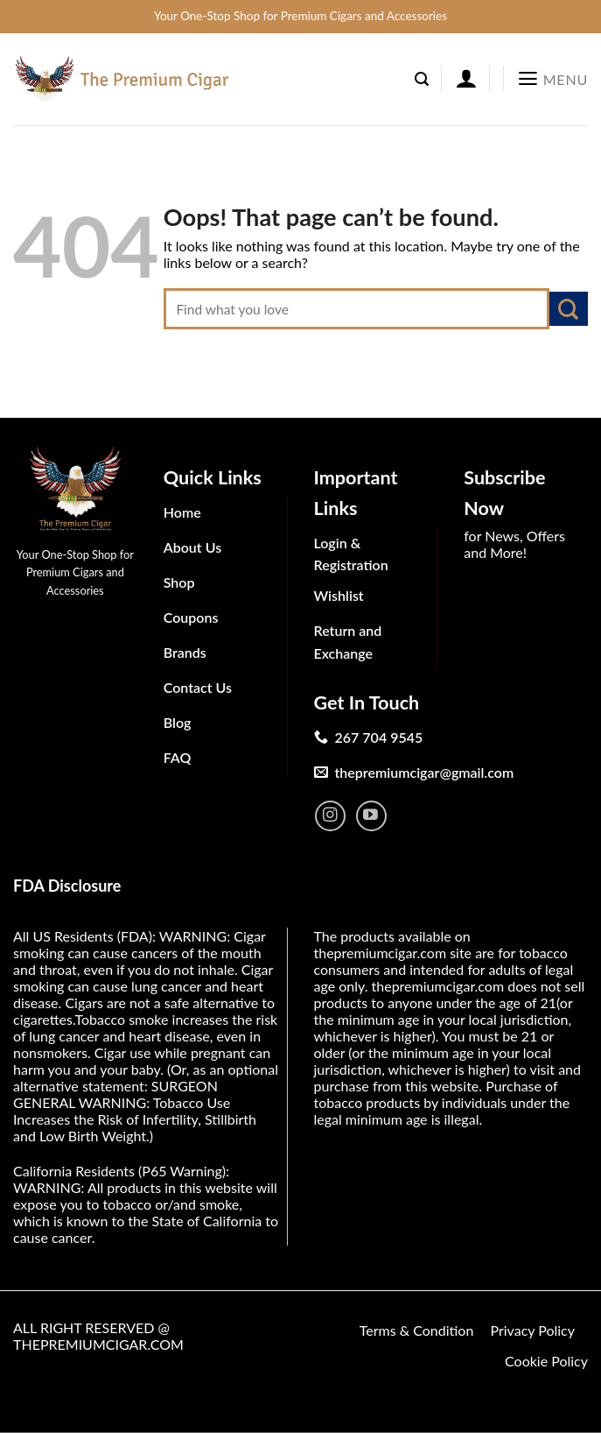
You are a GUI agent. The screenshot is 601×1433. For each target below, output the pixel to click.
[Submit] (568, 309)
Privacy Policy (532, 1330)
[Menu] (552, 78)
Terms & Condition (417, 1330)
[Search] (422, 79)
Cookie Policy (546, 1360)
